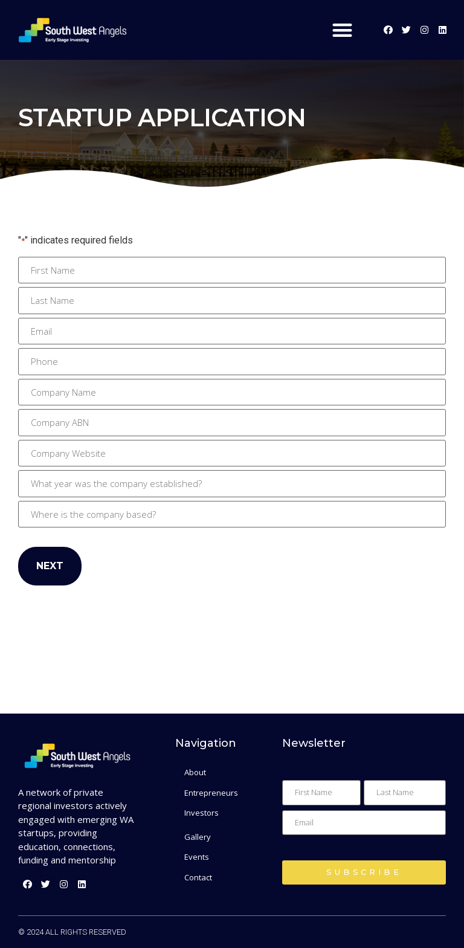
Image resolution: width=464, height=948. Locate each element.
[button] (342, 30)
